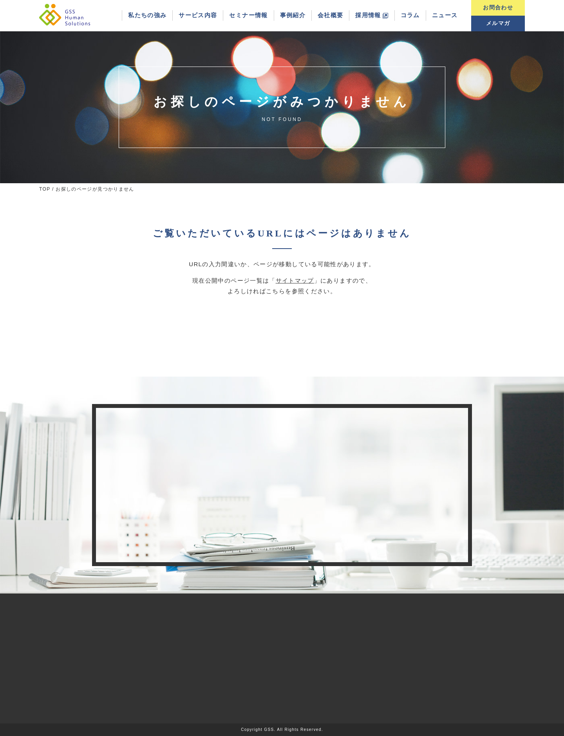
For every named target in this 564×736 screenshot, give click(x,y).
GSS (269, 729)
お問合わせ (498, 8)
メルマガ (498, 23)
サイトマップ (295, 280)
